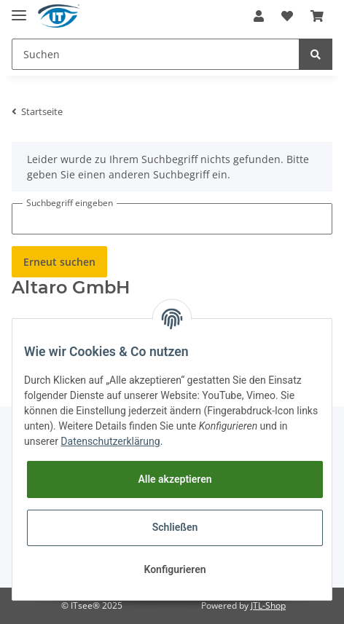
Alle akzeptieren (174, 479)
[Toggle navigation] (19, 9)
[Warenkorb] (317, 16)
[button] (259, 16)
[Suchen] (156, 54)
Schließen (175, 527)
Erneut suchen (59, 262)
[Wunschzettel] (287, 16)
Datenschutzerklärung (110, 441)
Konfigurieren (175, 569)
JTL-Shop (268, 605)
